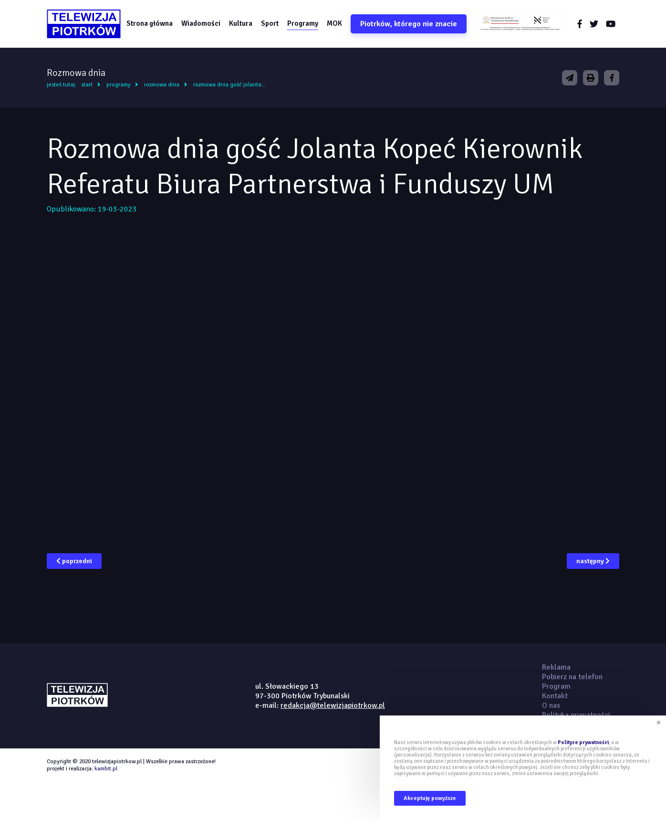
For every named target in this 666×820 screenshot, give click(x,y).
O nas (551, 705)
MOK (334, 23)
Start (87, 84)
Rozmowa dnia (161, 84)
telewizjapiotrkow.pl (84, 24)
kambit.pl (105, 768)
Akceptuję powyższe (430, 798)
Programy (302, 23)
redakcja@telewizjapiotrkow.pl (333, 705)
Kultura (240, 23)
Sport (270, 23)
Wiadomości (200, 23)
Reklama (556, 667)
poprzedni (74, 561)
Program (556, 686)
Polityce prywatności (583, 742)
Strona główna (149, 23)
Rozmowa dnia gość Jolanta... (229, 84)
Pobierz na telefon (572, 677)
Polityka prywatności (576, 715)
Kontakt (555, 696)
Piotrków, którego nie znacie (408, 24)
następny (593, 561)
